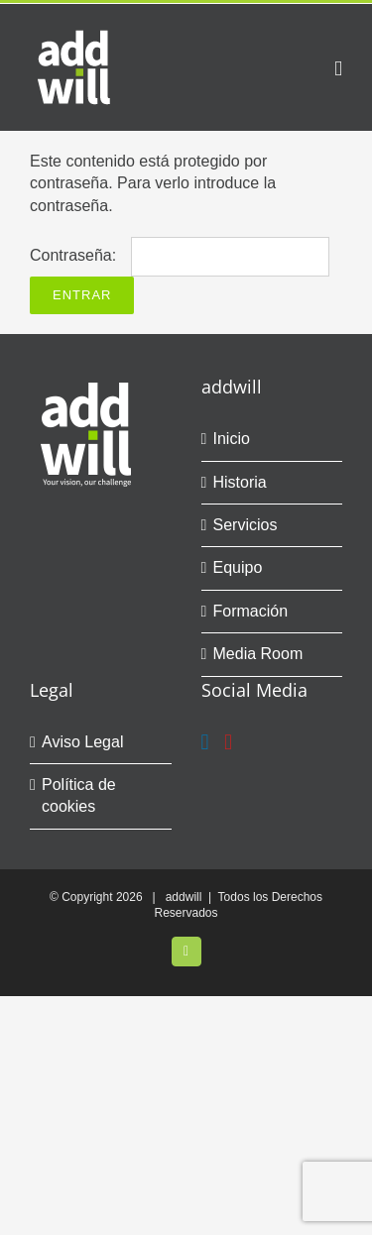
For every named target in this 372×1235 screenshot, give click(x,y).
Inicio (231, 438)
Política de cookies (79, 795)
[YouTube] (228, 742)
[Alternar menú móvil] (338, 68)
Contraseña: (179, 255)
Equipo (238, 567)
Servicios (245, 524)
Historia (240, 482)
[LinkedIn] (205, 742)
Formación (251, 611)
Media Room (258, 653)
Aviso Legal (82, 741)
